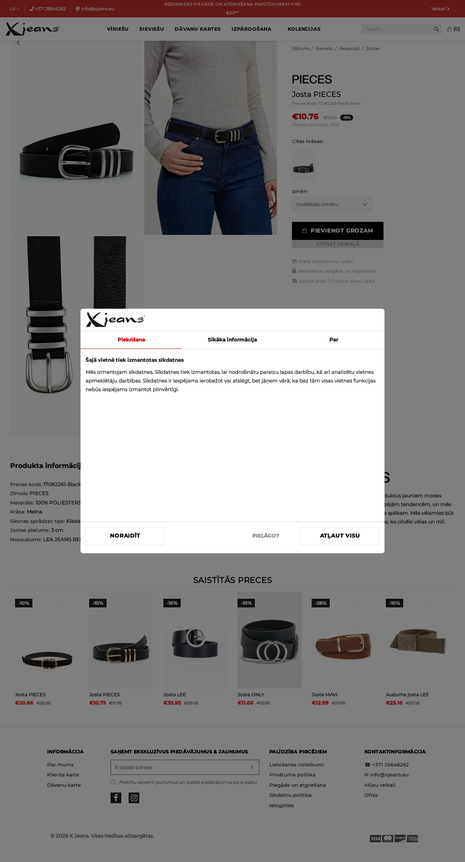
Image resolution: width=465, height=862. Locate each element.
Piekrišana (131, 339)
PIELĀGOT (265, 536)
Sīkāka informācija (232, 339)
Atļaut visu (340, 536)
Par (333, 339)
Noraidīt (125, 536)
